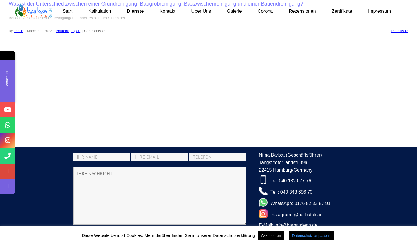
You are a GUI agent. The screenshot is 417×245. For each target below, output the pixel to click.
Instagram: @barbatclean (291, 213)
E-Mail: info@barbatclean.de (288, 225)
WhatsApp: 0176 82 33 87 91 (294, 202)
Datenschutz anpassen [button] (311, 235)
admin (18, 31)
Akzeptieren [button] (271, 235)
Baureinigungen (68, 31)
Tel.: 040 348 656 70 (285, 191)
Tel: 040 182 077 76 (285, 179)
